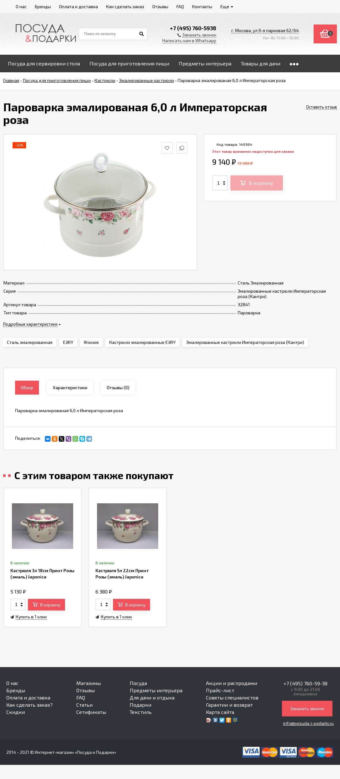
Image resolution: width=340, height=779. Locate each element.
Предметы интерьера (156, 690)
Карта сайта (220, 712)
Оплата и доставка (28, 697)
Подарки (140, 705)
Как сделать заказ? (29, 705)
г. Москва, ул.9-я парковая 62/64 (265, 30)
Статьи (84, 705)
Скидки (15, 712)
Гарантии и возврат (229, 705)
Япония (91, 342)
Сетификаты (91, 712)
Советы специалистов (232, 697)
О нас (12, 683)
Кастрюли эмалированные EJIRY (142, 342)
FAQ (80, 697)
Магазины (88, 683)
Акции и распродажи (231, 683)
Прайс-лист (220, 690)
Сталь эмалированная (29, 342)
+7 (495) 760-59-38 (305, 683)
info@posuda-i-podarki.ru (308, 723)
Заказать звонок (307, 708)
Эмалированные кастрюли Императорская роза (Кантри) (245, 342)
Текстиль (141, 712)
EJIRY (68, 342)
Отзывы (85, 690)
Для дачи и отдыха (152, 697)
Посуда (138, 683)
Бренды (15, 690)
